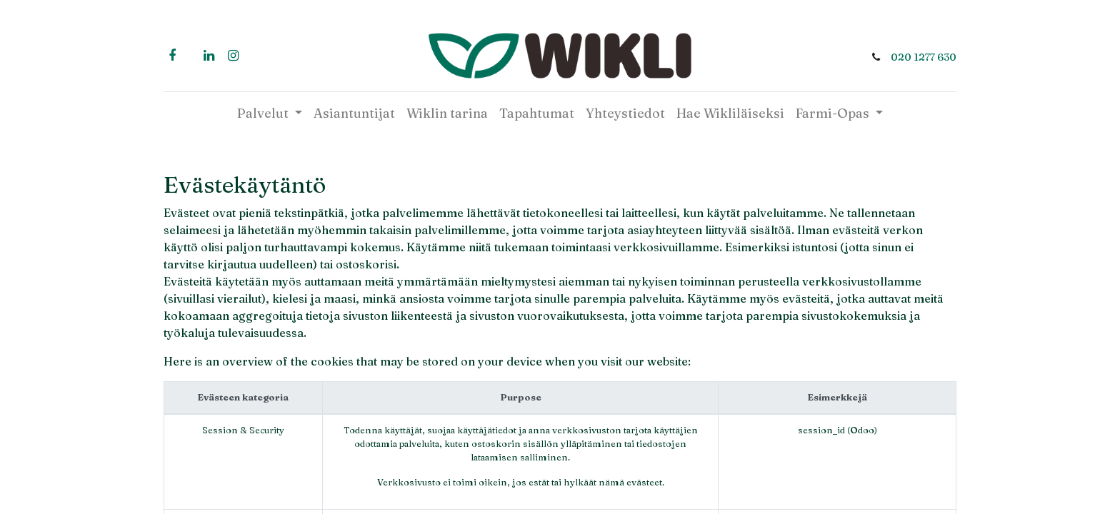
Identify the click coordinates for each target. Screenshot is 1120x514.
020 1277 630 (923, 57)
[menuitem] (354, 113)
